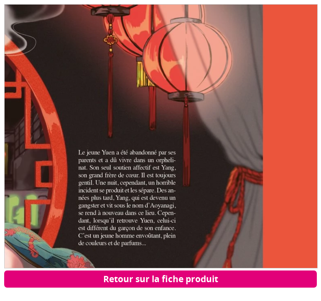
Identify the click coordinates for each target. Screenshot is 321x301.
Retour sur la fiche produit (160, 279)
